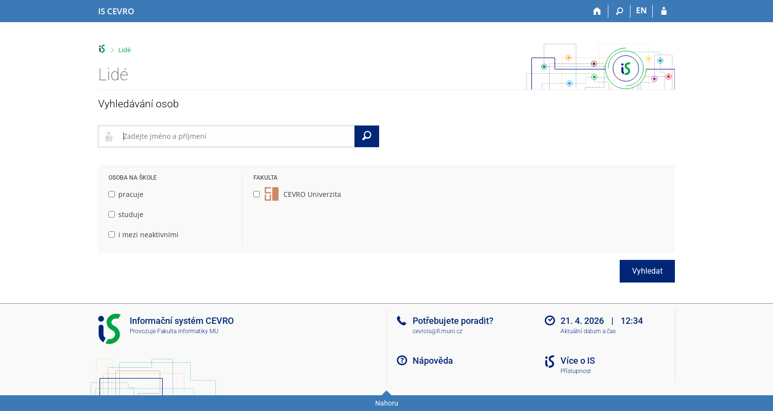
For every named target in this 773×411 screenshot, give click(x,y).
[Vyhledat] (366, 136)
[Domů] (597, 11)
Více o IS (578, 360)
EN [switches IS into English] (641, 10)
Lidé (124, 49)
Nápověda (433, 360)
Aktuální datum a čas (588, 331)
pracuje (125, 194)
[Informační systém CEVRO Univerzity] (116, 11)
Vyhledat (647, 271)
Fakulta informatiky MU (187, 331)
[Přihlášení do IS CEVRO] (664, 11)
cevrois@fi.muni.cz (437, 331)
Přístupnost (576, 371)
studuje (125, 214)
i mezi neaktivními (143, 234)
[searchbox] (236, 136)
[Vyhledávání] (619, 11)
